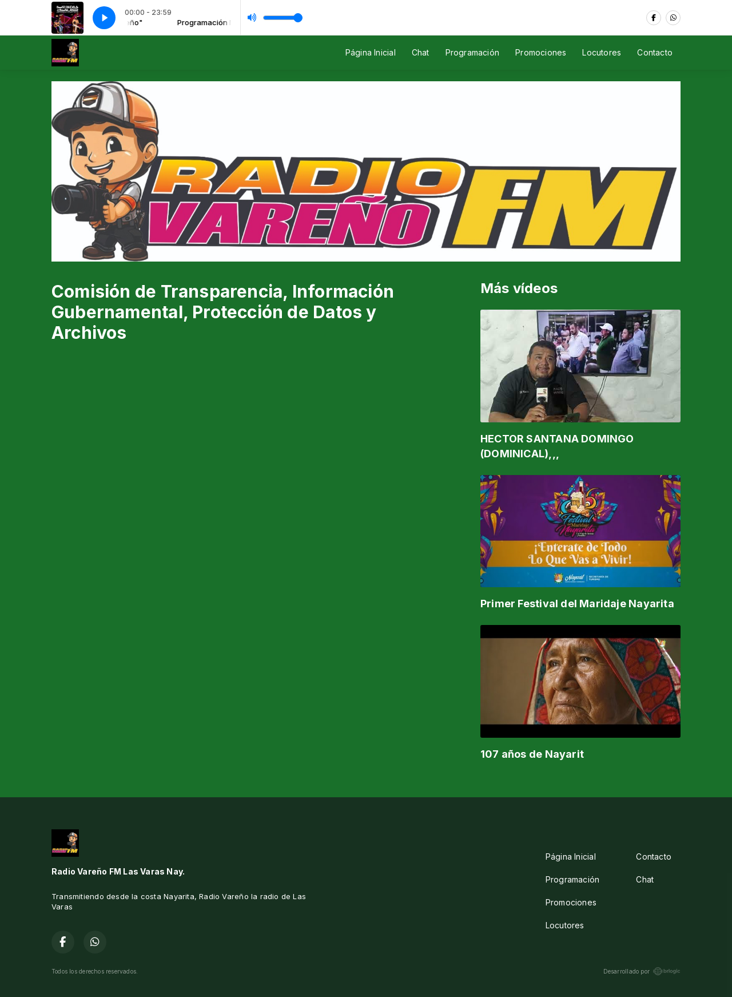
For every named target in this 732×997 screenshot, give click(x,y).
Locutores (601, 52)
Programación (472, 52)
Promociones (540, 52)
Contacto (655, 52)
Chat (420, 52)
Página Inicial (370, 52)
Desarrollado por (642, 971)
